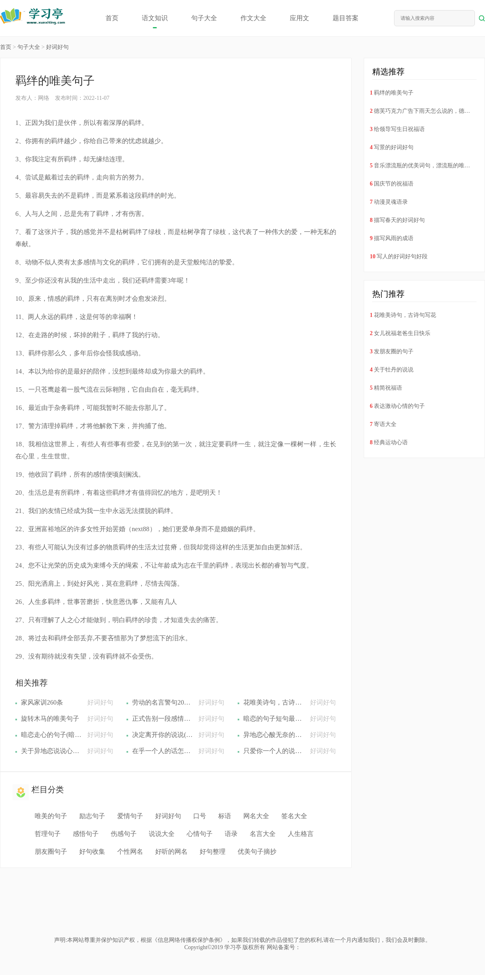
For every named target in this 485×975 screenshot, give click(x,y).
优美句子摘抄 (257, 851)
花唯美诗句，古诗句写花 (273, 702)
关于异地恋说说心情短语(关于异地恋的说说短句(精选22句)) (51, 750)
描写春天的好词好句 (399, 220)
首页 (111, 18)
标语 (224, 815)
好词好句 (57, 47)
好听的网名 (171, 851)
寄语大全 (385, 424)
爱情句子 (130, 815)
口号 (199, 815)
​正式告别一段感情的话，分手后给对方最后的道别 (162, 718)
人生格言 (301, 833)
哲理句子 (48, 833)
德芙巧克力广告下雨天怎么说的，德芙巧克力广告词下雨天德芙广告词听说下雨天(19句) (422, 111)
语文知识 (155, 18)
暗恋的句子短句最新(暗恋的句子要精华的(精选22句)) (273, 718)
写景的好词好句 (393, 147)
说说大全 (162, 833)
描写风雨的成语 (393, 238)
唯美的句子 (51, 815)
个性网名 (130, 851)
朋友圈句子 (51, 851)
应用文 (299, 18)
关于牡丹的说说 (393, 370)
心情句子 (200, 833)
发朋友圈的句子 (393, 351)
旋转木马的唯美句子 (50, 718)
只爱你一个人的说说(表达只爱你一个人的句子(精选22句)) (273, 750)
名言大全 (263, 833)
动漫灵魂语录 (391, 202)
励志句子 (92, 815)
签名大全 (294, 815)
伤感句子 (124, 833)
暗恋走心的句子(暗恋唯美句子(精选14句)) (51, 734)
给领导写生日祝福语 (399, 129)
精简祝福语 (388, 388)
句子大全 (204, 18)
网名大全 (256, 815)
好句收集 (92, 851)
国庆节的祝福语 (393, 184)
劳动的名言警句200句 (162, 702)
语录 (231, 833)
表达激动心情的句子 (399, 406)
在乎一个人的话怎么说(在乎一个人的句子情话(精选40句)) (162, 750)
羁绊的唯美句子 (393, 93)
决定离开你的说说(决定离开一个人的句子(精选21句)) (162, 734)
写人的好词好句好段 (402, 256)
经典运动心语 (391, 442)
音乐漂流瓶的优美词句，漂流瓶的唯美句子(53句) (422, 165)
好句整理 (213, 851)
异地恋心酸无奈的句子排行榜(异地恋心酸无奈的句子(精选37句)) (273, 734)
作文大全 (253, 18)
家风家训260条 (42, 702)
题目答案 (345, 18)
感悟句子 (86, 833)
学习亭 (232, 947)
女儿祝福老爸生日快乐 (402, 333)
